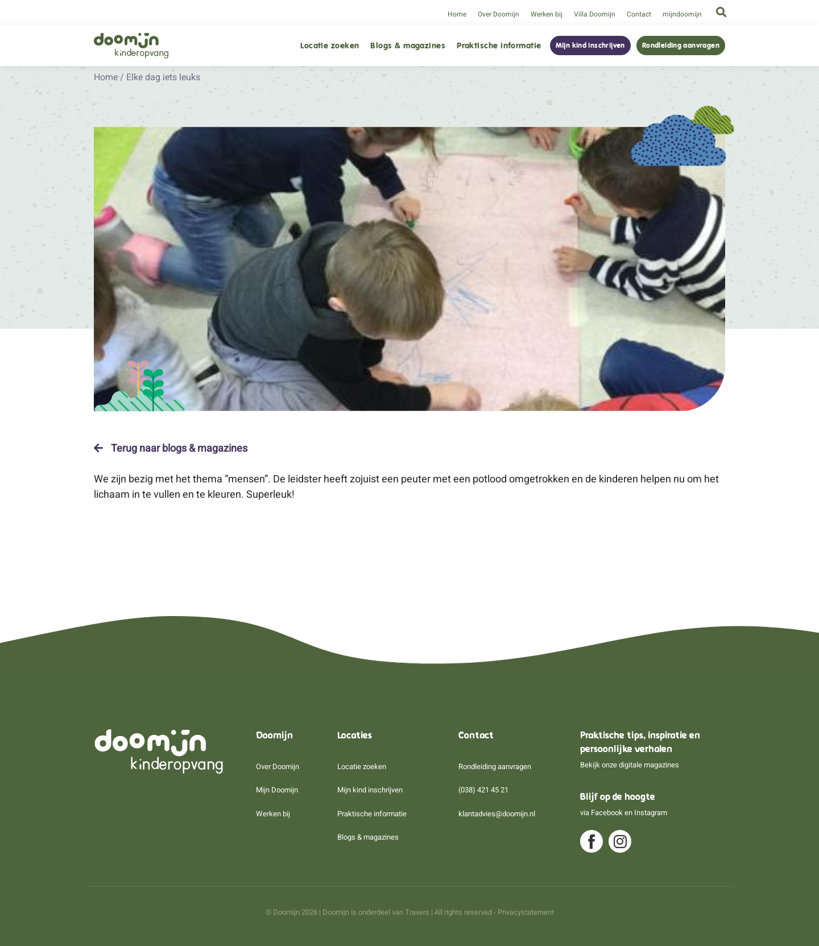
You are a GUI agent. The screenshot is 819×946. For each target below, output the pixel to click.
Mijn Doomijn (277, 790)
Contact (639, 14)
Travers (417, 912)
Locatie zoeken (329, 46)
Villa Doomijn (594, 14)
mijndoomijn (682, 14)
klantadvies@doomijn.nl (496, 813)
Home (457, 14)
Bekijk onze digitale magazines (629, 765)
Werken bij (546, 14)
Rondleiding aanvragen (680, 45)
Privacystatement (526, 912)
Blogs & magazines (407, 46)
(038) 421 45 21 (483, 790)
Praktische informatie (499, 46)
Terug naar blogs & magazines (170, 448)
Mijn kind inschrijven (590, 45)
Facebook (607, 812)
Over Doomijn (498, 14)
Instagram (650, 812)
